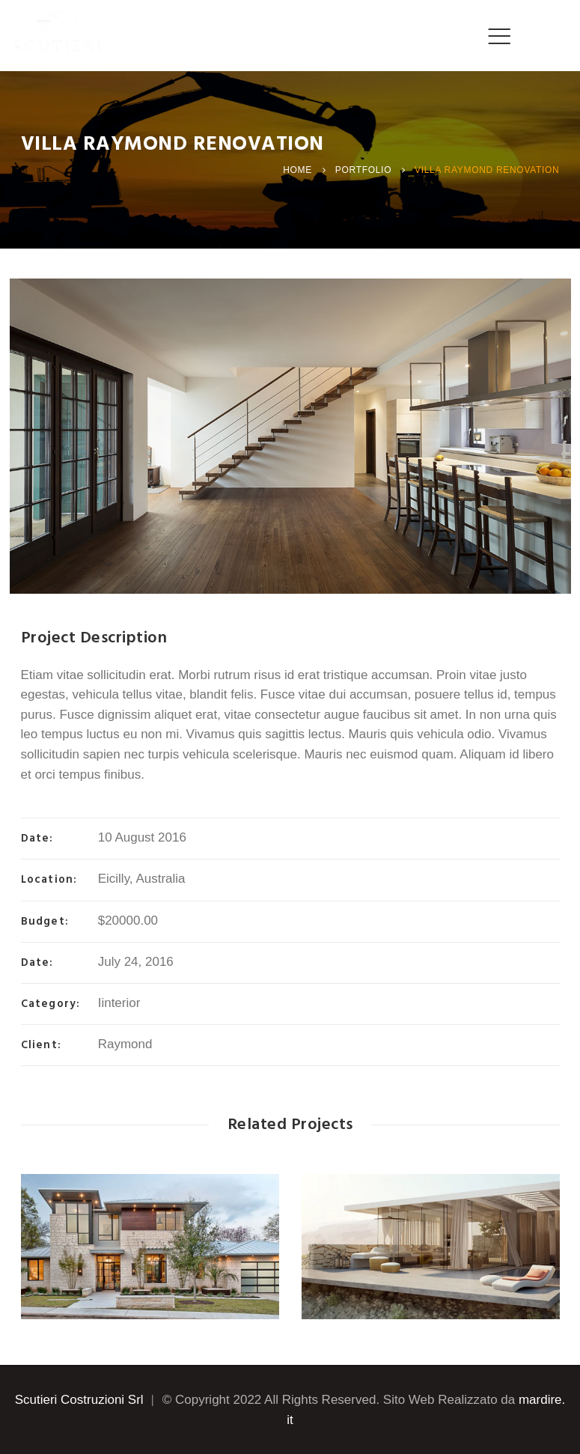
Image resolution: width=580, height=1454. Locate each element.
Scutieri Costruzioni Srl (79, 1400)
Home (297, 170)
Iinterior (119, 1003)
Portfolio (363, 170)
